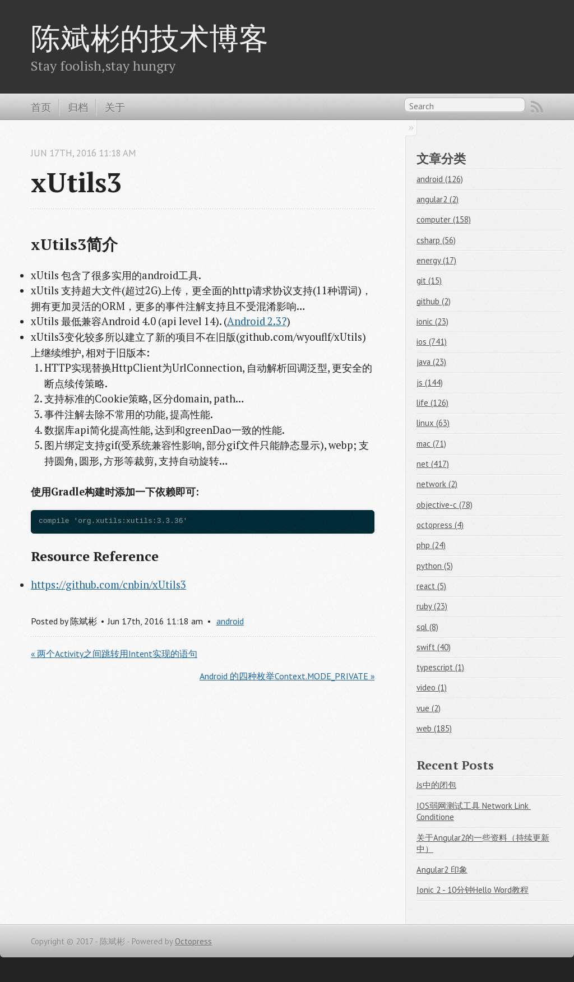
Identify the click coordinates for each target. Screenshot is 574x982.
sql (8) (427, 627)
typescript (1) (440, 667)
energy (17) (436, 260)
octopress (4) (440, 525)
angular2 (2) (437, 199)
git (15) (429, 280)
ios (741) (431, 341)
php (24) (431, 545)
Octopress (193, 941)
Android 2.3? (256, 321)
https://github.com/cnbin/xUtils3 (108, 584)
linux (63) (433, 423)
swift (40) (433, 647)
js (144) (429, 382)
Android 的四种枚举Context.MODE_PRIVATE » (287, 676)
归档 (78, 107)
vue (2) (428, 708)
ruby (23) (431, 606)
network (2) (436, 484)
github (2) (433, 301)
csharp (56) (436, 240)
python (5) (434, 566)
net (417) (432, 463)
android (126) (439, 179)
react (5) (431, 586)
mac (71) (431, 443)
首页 (41, 107)
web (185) (434, 728)
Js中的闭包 (436, 785)
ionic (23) (432, 321)
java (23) (431, 361)
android (230, 621)
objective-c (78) (444, 504)
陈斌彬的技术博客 (150, 37)
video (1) (431, 687)
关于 (115, 107)
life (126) (432, 402)
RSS (537, 107)
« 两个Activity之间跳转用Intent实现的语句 (114, 653)
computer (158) (443, 219)
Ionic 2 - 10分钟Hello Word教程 (472, 889)
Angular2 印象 (441, 869)
